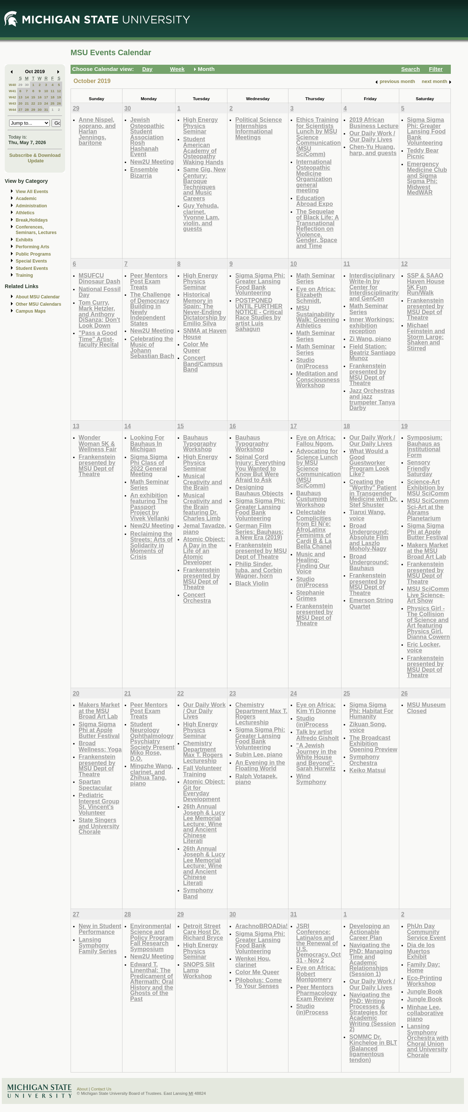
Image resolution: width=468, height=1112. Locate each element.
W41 (12, 91)
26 (59, 103)
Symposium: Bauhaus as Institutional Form (424, 446)
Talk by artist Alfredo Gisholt (317, 734)
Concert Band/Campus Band (203, 363)
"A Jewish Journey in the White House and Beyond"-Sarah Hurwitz (316, 757)
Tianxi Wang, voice (367, 515)
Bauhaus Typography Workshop (199, 443)
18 (52, 97)
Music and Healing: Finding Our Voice (313, 563)
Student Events (32, 268)
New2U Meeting (152, 161)
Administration (31, 205)
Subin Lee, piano (258, 754)
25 (52, 103)
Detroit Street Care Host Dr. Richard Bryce (203, 932)
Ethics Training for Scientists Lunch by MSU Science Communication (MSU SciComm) (318, 136)
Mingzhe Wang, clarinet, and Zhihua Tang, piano (151, 774)
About (82, 1089)
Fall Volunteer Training (202, 771)
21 (27, 103)
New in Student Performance (100, 929)
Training (24, 275)
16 (40, 97)
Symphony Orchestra (364, 759)
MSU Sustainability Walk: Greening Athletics (317, 317)
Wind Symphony (311, 779)
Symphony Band (198, 893)
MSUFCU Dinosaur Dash (99, 278)
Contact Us (101, 1089)
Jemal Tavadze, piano (204, 528)
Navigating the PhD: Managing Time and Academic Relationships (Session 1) (370, 959)
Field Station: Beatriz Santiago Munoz (372, 352)
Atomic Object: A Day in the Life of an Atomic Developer (204, 550)
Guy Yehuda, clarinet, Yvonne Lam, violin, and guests (201, 217)
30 (27, 85)
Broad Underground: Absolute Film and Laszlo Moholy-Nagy (369, 537)
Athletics (25, 212)
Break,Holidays (32, 220)
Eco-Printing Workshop (424, 981)
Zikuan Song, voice (367, 727)
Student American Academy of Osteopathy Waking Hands (203, 150)
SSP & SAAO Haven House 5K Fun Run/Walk (425, 284)
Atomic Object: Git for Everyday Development (204, 790)
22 (33, 103)
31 (46, 110)
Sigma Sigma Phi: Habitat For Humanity (371, 710)
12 (59, 91)
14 (27, 97)
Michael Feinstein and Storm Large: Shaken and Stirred (426, 336)
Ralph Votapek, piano (256, 779)
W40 (12, 85)
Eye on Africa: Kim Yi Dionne (316, 707)
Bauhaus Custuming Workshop (311, 499)
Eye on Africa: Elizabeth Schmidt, (316, 295)
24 (46, 103)
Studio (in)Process (312, 363)
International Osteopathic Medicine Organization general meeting (314, 176)
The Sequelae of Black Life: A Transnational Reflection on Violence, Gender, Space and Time (317, 228)
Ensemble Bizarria (144, 172)
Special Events (31, 261)
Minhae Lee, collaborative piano (425, 1013)
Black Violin (251, 583)
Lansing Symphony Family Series (98, 945)
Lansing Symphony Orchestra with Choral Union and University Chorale (427, 1040)
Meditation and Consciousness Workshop (318, 379)
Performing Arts (32, 246)
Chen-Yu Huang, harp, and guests (372, 149)
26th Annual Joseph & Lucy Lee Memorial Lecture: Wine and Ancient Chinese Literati (204, 823)
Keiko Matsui (367, 770)
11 (52, 91)
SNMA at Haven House (205, 333)
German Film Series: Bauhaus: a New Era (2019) (259, 531)
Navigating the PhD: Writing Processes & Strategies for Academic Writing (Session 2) (372, 1011)
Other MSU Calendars (38, 304)
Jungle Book (424, 991)
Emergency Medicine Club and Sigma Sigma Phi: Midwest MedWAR (427, 178)
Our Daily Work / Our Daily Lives (372, 136)
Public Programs (33, 254)
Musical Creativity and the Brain (202, 481)
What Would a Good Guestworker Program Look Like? (369, 462)
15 (33, 97)
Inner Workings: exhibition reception (371, 325)
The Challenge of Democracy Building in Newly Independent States (150, 309)
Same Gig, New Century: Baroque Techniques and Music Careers (204, 183)
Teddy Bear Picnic (423, 153)
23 (40, 103)
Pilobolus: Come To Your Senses (258, 983)
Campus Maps (31, 311)
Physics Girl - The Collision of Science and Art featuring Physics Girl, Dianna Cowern (428, 622)
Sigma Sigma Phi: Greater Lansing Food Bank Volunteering (426, 131)
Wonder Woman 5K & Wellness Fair (98, 443)
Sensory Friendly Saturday (419, 468)
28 (27, 110)
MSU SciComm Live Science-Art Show (428, 594)
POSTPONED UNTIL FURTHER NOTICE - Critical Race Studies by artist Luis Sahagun (259, 314)
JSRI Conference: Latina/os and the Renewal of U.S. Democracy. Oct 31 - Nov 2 (318, 943)
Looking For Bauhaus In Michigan (147, 443)
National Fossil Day (100, 292)
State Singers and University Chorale (99, 826)
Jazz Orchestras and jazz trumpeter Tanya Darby (372, 399)
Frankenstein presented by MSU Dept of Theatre (367, 374)
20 (20, 103)
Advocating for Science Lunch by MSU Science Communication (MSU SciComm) (318, 468)
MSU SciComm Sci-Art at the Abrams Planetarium (428, 509)
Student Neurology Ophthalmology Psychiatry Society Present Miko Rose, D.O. (152, 741)
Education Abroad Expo (314, 201)
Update (36, 160)
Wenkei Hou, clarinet (253, 961)
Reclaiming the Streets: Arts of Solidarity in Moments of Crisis (151, 545)
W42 (12, 97)
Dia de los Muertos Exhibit (421, 951)
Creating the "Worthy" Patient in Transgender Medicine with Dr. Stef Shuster (373, 493)
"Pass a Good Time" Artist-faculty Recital (99, 338)
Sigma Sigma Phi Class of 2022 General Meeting (148, 465)
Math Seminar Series (315, 278)
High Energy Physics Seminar (200, 125)
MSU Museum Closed (426, 707)
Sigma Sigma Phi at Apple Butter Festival (427, 531)
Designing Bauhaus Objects (259, 490)
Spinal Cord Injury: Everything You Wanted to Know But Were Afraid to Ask (260, 468)
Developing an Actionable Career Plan (369, 932)
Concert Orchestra (197, 597)
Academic (26, 198)
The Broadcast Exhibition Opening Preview (373, 743)
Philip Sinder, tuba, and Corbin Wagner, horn (258, 570)
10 (46, 91)
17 (46, 97)
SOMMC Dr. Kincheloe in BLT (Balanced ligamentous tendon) (373, 1048)
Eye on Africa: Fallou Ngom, (316, 440)
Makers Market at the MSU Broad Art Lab (427, 551)
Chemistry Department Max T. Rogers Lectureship (203, 752)
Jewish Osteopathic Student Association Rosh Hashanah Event (147, 136)
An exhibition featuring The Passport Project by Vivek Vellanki (149, 506)
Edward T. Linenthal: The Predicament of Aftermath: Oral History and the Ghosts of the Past (152, 981)
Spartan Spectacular (95, 784)
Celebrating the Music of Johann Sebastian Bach (152, 347)
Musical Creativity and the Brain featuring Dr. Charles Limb (202, 506)
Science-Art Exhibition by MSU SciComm (428, 487)
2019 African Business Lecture (374, 122)
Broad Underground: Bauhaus (369, 562)
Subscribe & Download (35, 155)
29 (20, 85)
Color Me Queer (195, 347)
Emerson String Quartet (371, 603)
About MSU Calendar (38, 296)
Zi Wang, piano (370, 338)
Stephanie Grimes (310, 595)
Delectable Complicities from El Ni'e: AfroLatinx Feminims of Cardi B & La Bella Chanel (314, 529)
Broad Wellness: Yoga (100, 746)
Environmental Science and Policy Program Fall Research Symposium (152, 937)
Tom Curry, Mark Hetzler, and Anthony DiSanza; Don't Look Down (99, 314)
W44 (12, 110)
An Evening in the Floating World (260, 765)
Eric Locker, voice (424, 647)
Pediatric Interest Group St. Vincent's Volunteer (99, 804)
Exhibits (24, 239)
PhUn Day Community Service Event (426, 932)
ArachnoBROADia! (261, 926)
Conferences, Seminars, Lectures (36, 230)
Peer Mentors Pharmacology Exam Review (316, 993)
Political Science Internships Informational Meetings (258, 128)
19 (59, 97)
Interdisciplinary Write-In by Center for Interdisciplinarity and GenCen (374, 287)
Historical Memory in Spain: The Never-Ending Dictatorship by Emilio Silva (204, 309)
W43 (12, 103)
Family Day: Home (423, 967)
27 (20, 110)
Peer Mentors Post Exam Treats (148, 281)
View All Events (32, 191)
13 (20, 97)
